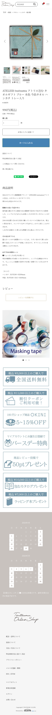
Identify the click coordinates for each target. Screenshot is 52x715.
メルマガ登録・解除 (13, 668)
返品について (7, 153)
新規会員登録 (11, 688)
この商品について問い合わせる (13, 164)
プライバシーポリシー (14, 660)
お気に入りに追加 (26, 132)
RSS (7, 674)
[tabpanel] (26, 334)
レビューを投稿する (26, 297)
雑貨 (9, 12)
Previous (5, 41)
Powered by (26, 710)
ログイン (9, 694)
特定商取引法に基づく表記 (11, 158)
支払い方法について (13, 648)
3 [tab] (29, 360)
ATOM (12, 674)
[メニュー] (48, 4)
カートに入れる (26, 142)
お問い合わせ (11, 699)
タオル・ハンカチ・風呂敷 (22, 12)
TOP (4, 12)
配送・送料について (13, 636)
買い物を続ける (7, 169)
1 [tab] (23, 360)
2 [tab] (26, 360)
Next (47, 41)
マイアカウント (11, 682)
